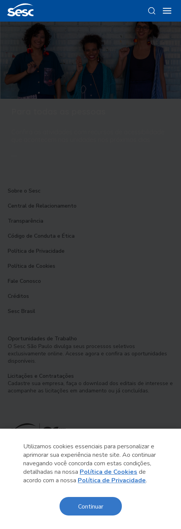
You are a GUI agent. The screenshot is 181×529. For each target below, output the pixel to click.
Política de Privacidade (112, 480)
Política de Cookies (108, 472)
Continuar (90, 506)
